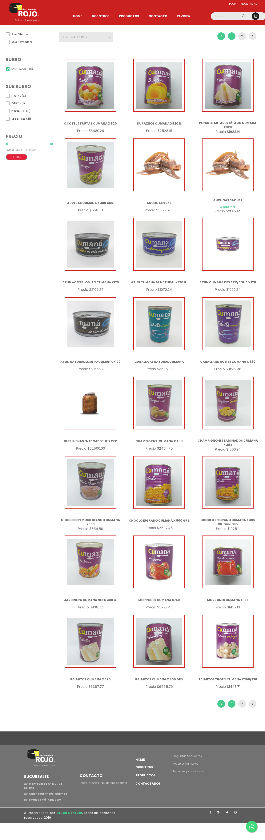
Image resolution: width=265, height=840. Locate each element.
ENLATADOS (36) (22, 69)
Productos (129, 16)
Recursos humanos (185, 764)
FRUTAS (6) (18, 96)
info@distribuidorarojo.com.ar (107, 783)
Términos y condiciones (188, 771)
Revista (183, 16)
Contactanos (148, 783)
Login (232, 4)
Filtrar (16, 157)
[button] (86, 37)
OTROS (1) (18, 103)
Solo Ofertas (19, 34)
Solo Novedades (22, 42)
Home (77, 16)
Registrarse (249, 4)
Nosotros (101, 16)
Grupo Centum (69, 813)
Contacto (158, 16)
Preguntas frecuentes (187, 756)
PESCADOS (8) (20, 111)
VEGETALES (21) (21, 119)
